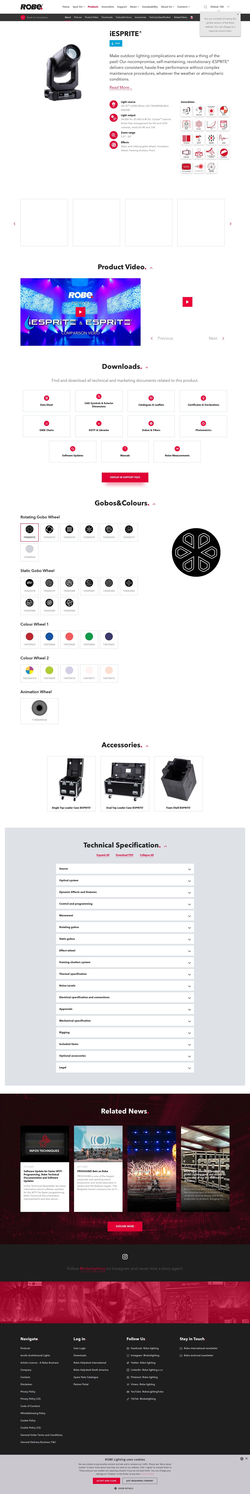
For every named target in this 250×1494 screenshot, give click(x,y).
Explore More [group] (125, 1226)
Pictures (78, 17)
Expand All (103, 855)
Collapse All (147, 855)
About (68, 17)
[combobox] (242, 1458)
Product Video (91, 17)
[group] (14, 224)
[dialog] (125, 1474)
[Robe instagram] (125, 1256)
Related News (180, 17)
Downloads (107, 17)
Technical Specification (160, 17)
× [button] (246, 1458)
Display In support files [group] (125, 477)
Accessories (140, 17)
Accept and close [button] (106, 1480)
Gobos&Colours (124, 17)
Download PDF (124, 855)
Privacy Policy (147, 1474)
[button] (125, 1488)
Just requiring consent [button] (139, 1480)
